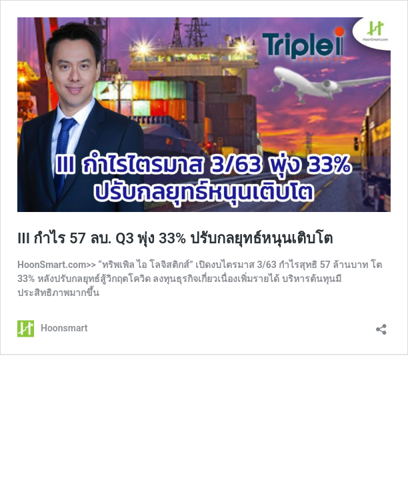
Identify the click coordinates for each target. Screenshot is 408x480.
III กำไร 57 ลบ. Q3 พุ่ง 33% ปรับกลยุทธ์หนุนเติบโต (175, 238)
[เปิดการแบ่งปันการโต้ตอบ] (381, 325)
